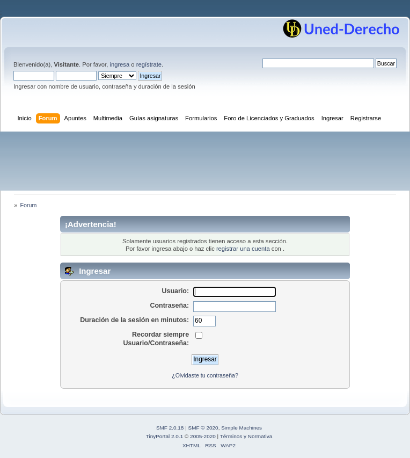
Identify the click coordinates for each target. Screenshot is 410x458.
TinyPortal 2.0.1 (164, 436)
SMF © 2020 (203, 428)
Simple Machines (241, 428)
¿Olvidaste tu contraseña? (205, 375)
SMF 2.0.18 (170, 428)
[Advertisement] (205, 161)
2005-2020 (203, 436)
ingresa (119, 64)
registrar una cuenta (243, 248)
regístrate (149, 64)
